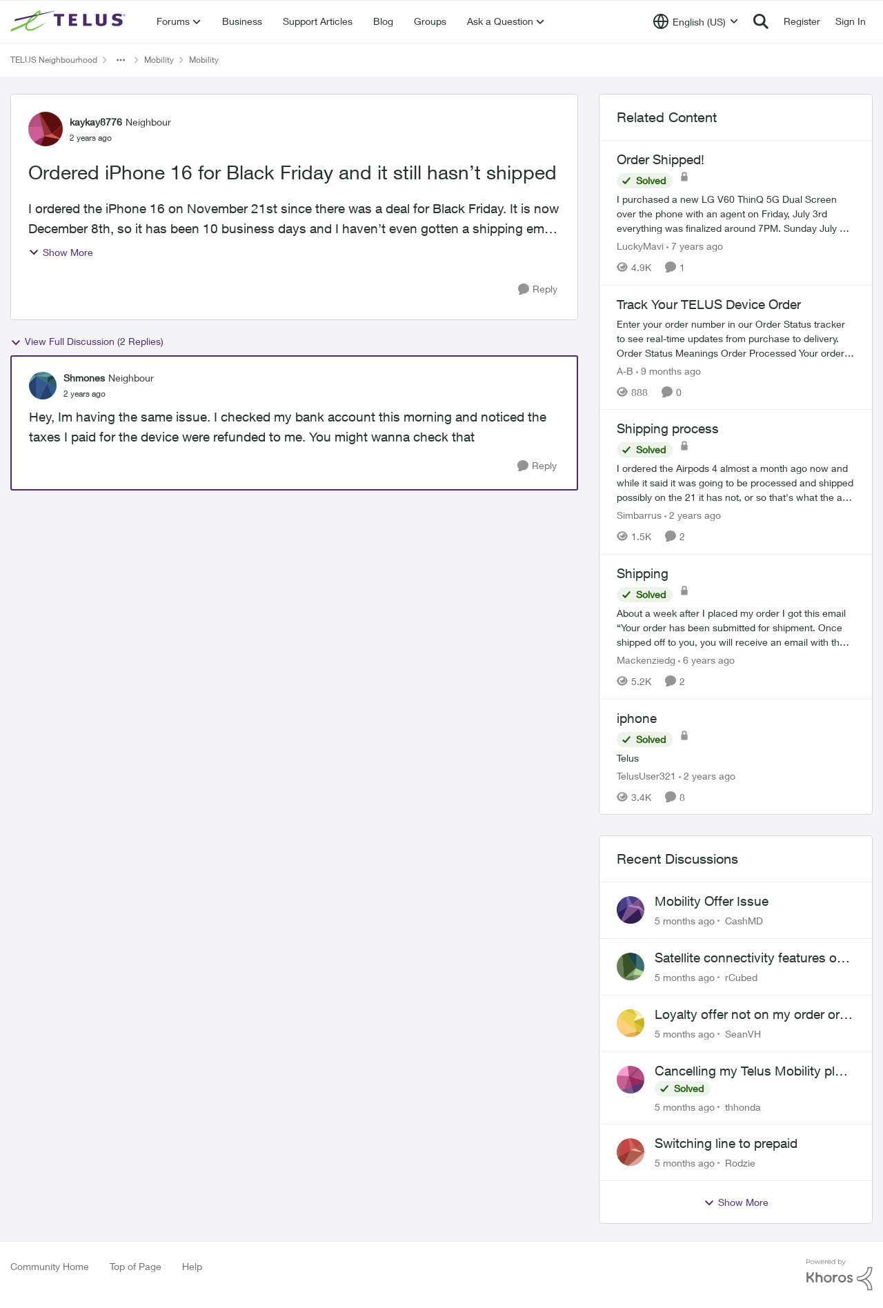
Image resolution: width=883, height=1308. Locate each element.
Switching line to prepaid (726, 1143)
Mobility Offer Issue (711, 901)
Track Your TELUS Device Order (709, 304)
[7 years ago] (694, 246)
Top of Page (135, 1266)
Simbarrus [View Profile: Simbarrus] (639, 515)
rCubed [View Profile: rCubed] (741, 977)
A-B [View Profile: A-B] (625, 370)
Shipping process (668, 428)
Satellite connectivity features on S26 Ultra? (749, 958)
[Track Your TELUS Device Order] (736, 337)
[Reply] (537, 289)
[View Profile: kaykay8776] (45, 129)
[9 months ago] (668, 370)
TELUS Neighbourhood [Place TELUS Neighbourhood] (53, 59)
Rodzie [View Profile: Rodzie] (740, 1163)
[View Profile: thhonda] (630, 1079)
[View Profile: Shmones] (43, 385)
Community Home (49, 1266)
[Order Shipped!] (736, 213)
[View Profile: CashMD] (630, 910)
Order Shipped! (660, 159)
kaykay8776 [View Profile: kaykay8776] (96, 122)
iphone (637, 718)
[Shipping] (736, 627)
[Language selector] (695, 21)
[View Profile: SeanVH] (630, 1023)
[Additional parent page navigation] (120, 60)
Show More (60, 252)
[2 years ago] (692, 515)
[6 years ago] (706, 660)
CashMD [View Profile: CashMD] (744, 920)
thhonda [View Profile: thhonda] (743, 1106)
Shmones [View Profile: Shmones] (84, 378)
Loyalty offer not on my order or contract (747, 1015)
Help (192, 1266)
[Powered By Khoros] (839, 1275)
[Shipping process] (736, 482)
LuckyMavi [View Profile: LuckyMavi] (640, 246)
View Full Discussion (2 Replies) (86, 341)
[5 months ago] (685, 920)
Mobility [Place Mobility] (159, 59)
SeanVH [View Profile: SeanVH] (743, 1034)
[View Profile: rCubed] (630, 966)
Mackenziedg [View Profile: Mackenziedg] (646, 660)
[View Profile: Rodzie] (630, 1152)
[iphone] (736, 757)
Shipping (642, 573)
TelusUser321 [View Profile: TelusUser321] (646, 775)
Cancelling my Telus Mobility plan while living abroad (752, 1071)
